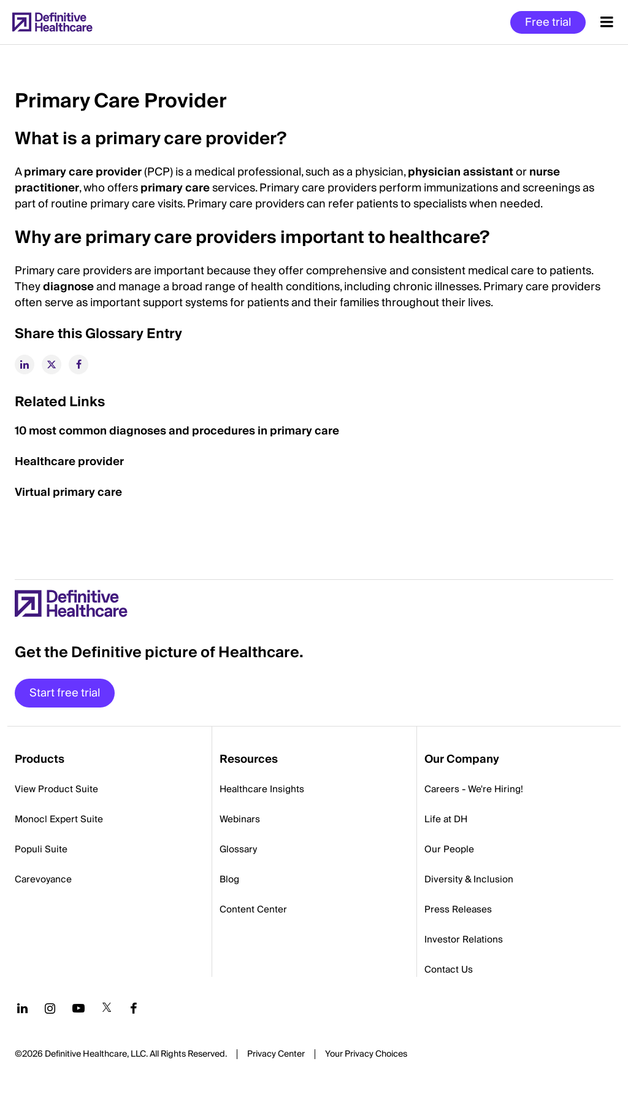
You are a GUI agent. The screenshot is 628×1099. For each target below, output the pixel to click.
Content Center (253, 909)
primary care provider (83, 172)
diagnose (68, 286)
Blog (229, 879)
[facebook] (78, 364)
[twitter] (51, 364)
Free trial (548, 22)
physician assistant (460, 172)
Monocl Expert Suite (59, 819)
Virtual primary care (68, 492)
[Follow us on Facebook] (133, 1008)
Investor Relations (463, 939)
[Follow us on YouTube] (78, 1008)
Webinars (240, 819)
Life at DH (445, 819)
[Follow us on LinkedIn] (22, 1008)
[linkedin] (24, 364)
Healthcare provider (69, 461)
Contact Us (448, 969)
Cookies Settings (366, 1054)
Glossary (238, 849)
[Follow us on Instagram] (50, 1008)
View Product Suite (56, 789)
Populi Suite (41, 849)
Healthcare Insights (262, 789)
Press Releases (458, 909)
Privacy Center (276, 1054)
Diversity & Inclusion (468, 879)
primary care (175, 188)
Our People (449, 849)
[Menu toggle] (607, 22)
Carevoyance (43, 879)
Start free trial (64, 693)
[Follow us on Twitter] (106, 1008)
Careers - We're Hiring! (473, 789)
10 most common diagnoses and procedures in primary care (177, 431)
